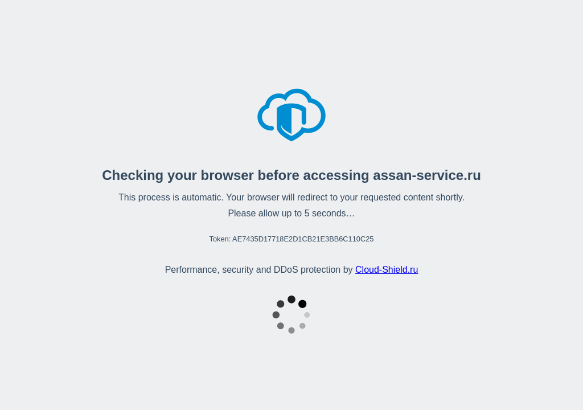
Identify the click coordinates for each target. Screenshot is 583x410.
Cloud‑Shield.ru (386, 269)
